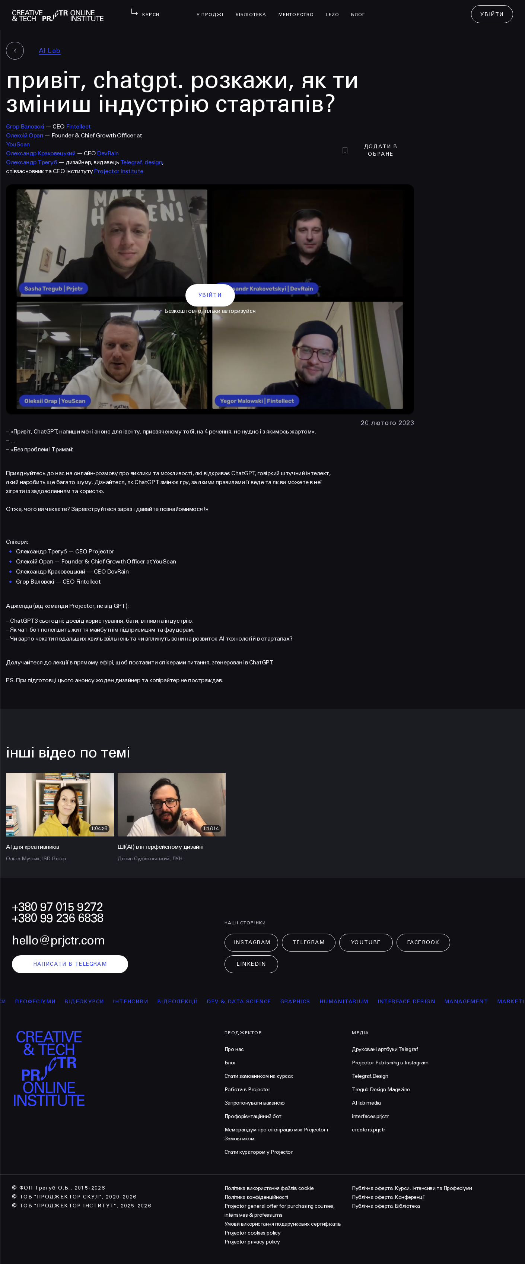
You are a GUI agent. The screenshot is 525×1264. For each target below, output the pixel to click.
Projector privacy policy (252, 1242)
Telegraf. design (141, 162)
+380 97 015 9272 (57, 907)
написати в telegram (70, 964)
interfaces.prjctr (370, 1116)
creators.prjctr (368, 1130)
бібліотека (254, 9)
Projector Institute (118, 171)
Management (472, 1001)
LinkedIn (251, 964)
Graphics (301, 1001)
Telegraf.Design (370, 1076)
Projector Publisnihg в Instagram (390, 1063)
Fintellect (78, 126)
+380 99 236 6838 (58, 918)
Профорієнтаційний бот (253, 1116)
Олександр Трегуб (31, 162)
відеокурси (90, 1001)
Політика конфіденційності (256, 1197)
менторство (299, 9)
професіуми (41, 1001)
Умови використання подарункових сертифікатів (283, 1224)
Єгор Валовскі (25, 126)
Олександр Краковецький (40, 153)
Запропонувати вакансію (255, 1103)
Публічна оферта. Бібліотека (386, 1206)
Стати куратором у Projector (259, 1152)
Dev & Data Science (245, 1001)
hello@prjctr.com (58, 940)
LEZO (336, 9)
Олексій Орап (24, 135)
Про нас (234, 1049)
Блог (361, 9)
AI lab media (366, 1103)
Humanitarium (350, 1001)
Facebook (423, 942)
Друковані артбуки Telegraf (385, 1049)
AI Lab (50, 51)
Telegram (308, 942)
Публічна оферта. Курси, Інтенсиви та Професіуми (412, 1188)
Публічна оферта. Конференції (388, 1197)
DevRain (108, 153)
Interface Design (412, 1001)
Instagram (252, 942)
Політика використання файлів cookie (269, 1188)
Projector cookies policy (252, 1233)
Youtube (366, 942)
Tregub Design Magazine (381, 1089)
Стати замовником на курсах (259, 1076)
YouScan (18, 144)
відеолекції (183, 1001)
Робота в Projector (247, 1089)
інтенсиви (137, 1001)
